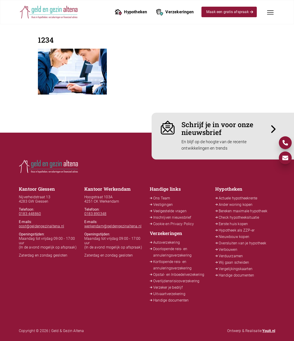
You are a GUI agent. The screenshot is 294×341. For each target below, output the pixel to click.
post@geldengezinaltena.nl (41, 226)
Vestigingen (163, 204)
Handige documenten (171, 300)
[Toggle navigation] (270, 12)
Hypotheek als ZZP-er (236, 230)
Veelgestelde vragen (170, 211)
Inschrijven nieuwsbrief (172, 217)
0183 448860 (30, 214)
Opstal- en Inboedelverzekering (178, 274)
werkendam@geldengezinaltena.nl (112, 226)
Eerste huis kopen (233, 224)
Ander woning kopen (236, 204)
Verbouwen (228, 249)
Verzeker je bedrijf (168, 287)
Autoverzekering (166, 242)
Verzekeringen (175, 12)
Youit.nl (268, 331)
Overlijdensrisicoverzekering (176, 281)
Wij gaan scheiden (234, 262)
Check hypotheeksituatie (239, 217)
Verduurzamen (231, 256)
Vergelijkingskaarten (235, 269)
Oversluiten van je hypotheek (242, 243)
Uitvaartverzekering (169, 294)
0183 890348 (95, 214)
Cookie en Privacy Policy (173, 224)
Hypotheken (131, 12)
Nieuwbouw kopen (234, 237)
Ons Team (161, 198)
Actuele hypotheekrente (238, 198)
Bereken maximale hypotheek (243, 211)
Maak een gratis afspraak (229, 13)
